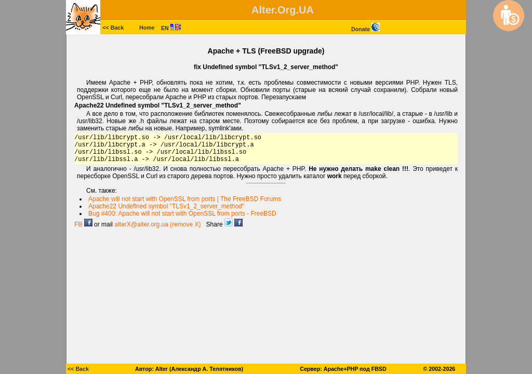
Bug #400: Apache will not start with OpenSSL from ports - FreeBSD (182, 213)
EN (171, 28)
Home (147, 27)
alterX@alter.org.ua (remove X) (157, 224)
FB (83, 224)
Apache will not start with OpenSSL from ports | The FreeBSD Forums (184, 199)
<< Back (113, 27)
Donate (365, 29)
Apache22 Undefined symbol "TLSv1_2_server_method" (166, 206)
